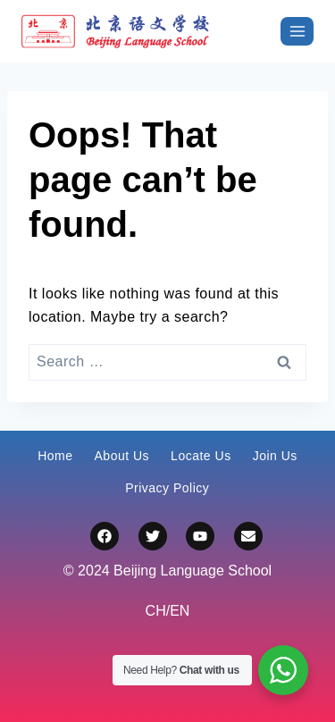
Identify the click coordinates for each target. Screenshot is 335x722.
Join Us (275, 456)
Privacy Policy (167, 488)
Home (55, 456)
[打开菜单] (297, 31)
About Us (122, 456)
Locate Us (201, 456)
